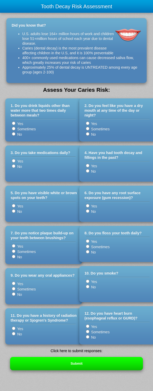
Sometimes (24, 129)
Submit (76, 363)
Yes (17, 124)
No (17, 134)
